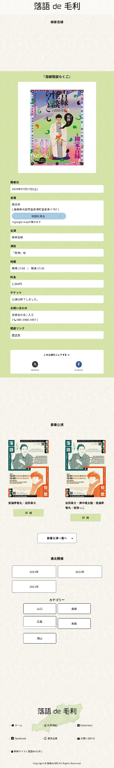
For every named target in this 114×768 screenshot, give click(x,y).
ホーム (16, 725)
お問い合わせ (86, 738)
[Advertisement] (57, 50)
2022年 (79, 572)
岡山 (39, 638)
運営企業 (50, 738)
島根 (74, 609)
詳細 (29, 513)
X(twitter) (84, 725)
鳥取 (74, 623)
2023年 (34, 572)
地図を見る (38, 216)
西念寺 (16, 335)
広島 (39, 621)
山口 (39, 609)
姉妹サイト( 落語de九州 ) (26, 751)
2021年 (34, 586)
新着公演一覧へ (60, 538)
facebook (18, 738)
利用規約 (50, 725)
